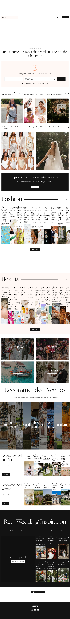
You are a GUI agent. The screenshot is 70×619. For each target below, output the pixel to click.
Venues (15, 20)
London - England (29, 79)
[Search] (2, 17)
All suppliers (6, 474)
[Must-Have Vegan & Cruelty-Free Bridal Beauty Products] (49, 305)
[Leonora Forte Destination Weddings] (47, 465)
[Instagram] (32, 610)
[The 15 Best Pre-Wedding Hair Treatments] (24, 305)
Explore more (18, 351)
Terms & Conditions (33, 614)
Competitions (59, 20)
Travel (53, 20)
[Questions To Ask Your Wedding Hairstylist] (4, 305)
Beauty (44, 20)
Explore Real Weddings (18, 561)
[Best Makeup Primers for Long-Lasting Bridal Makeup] (43, 305)
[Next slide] (66, 199)
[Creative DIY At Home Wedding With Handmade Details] (41, 571)
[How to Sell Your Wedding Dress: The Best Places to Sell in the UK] (52, 148)
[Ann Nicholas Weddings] (29, 465)
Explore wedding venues (42, 83)
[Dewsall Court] (38, 494)
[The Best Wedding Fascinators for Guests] (13, 225)
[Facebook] (35, 610)
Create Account (65, 17)
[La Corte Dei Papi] (29, 494)
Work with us (51, 614)
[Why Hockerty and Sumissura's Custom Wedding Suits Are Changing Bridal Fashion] (54, 225)
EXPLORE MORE (35, 249)
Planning (34, 20)
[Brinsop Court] (47, 494)
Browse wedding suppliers (28, 83)
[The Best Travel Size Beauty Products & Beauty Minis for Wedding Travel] (11, 305)
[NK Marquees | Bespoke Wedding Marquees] (65, 465)
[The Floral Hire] (56, 465)
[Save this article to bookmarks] (22, 93)
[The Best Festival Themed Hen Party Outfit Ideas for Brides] (12, 107)
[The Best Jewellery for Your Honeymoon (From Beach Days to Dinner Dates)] (5, 225)
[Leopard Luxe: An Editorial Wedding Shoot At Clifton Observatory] (58, 107)
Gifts (49, 20)
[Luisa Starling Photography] (38, 465)
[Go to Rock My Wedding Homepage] (35, 606)
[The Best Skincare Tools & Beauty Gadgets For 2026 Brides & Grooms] (35, 107)
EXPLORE (61, 79)
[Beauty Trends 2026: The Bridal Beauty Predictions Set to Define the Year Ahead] (31, 305)
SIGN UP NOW (35, 187)
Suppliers (10, 20)
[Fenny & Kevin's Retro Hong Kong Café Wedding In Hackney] (41, 547)
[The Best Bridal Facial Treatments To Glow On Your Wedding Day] (56, 305)
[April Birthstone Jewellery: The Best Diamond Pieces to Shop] (27, 225)
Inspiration (28, 20)
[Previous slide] (61, 199)
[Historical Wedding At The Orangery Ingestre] (63, 547)
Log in (59, 17)
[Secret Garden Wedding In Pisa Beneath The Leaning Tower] (52, 571)
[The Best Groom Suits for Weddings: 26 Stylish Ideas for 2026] (47, 225)
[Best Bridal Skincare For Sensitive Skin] (38, 305)
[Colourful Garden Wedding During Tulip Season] (63, 571)
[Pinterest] (38, 610)
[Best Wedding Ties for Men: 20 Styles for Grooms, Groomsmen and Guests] (62, 225)
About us (18, 614)
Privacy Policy (43, 614)
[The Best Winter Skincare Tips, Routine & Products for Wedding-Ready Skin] (17, 305)
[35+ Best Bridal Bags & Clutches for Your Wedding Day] (41, 225)
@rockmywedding (38, 592)
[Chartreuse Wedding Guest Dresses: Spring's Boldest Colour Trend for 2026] (20, 225)
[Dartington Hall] (65, 494)
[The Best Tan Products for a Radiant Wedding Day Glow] (63, 305)
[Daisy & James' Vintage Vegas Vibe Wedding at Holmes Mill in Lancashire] (52, 547)
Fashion (39, 20)
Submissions (25, 614)
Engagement (21, 20)
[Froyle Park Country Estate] (56, 494)
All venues (5, 503)
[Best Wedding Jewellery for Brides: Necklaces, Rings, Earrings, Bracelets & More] (34, 225)
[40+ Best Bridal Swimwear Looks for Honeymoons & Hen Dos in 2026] (17, 148)
